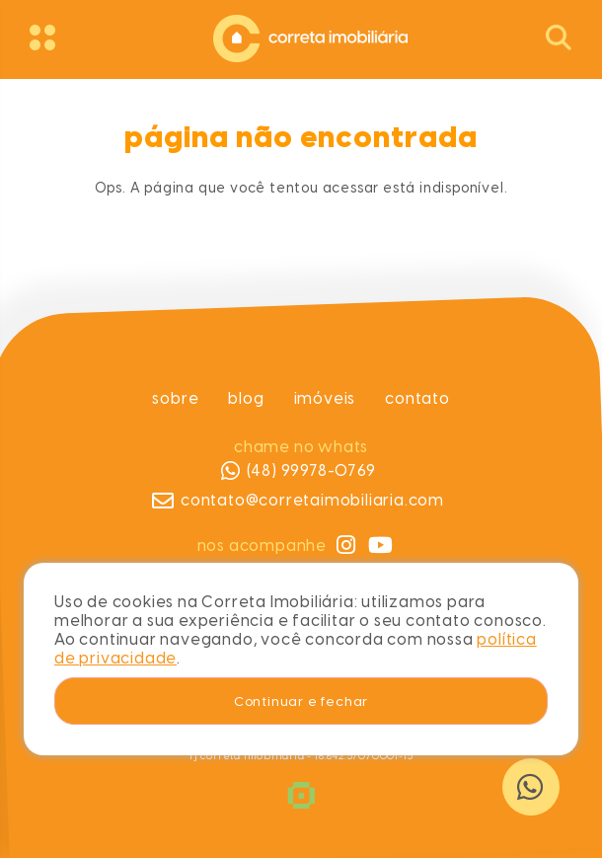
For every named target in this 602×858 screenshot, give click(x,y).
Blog (245, 398)
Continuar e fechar (301, 701)
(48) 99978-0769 (297, 471)
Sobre (175, 398)
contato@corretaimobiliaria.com (298, 500)
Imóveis (324, 398)
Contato (417, 398)
